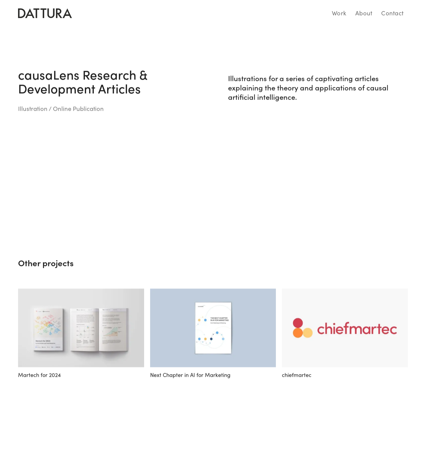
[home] (45, 13)
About (363, 13)
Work (339, 13)
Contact (392, 13)
